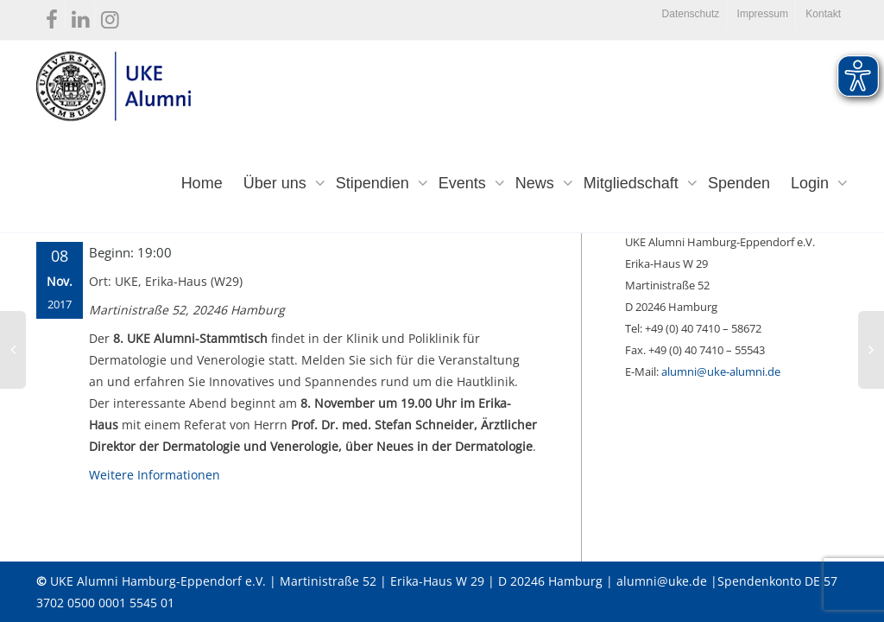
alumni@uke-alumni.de (720, 371)
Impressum (762, 14)
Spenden (739, 183)
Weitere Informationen (154, 474)
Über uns (277, 183)
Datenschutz (691, 14)
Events (464, 183)
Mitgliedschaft (633, 183)
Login (812, 183)
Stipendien (375, 183)
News (537, 183)
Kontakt (823, 14)
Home (202, 183)
